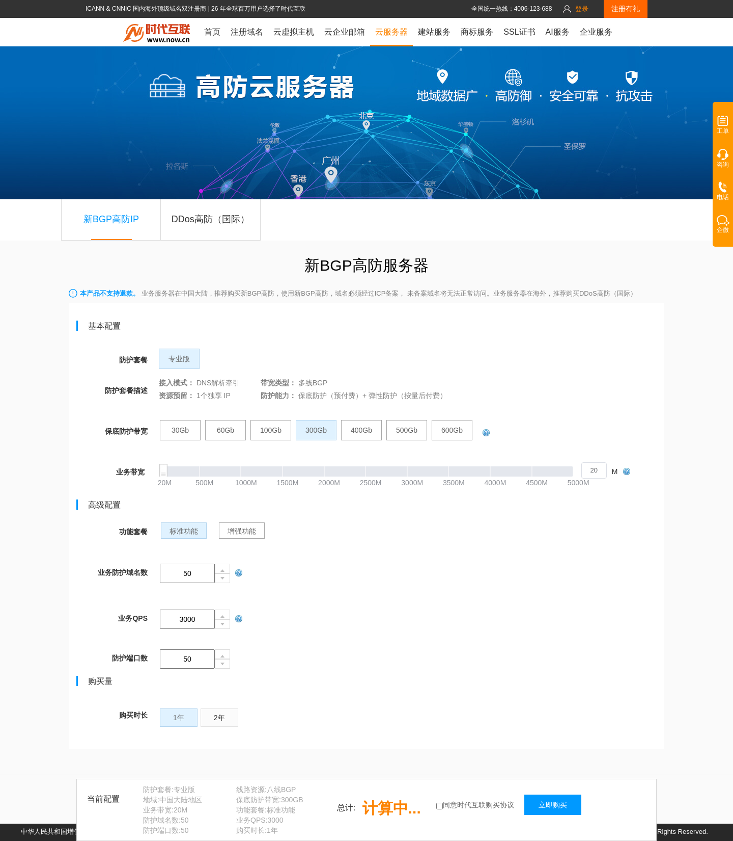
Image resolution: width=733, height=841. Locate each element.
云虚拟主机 (293, 32)
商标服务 (477, 32)
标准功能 (184, 531)
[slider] (381, 471)
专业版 (179, 359)
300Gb (316, 430)
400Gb (361, 430)
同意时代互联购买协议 (478, 805)
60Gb (225, 430)
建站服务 (434, 32)
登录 (581, 9)
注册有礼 (625, 9)
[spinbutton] (594, 470)
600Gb (452, 430)
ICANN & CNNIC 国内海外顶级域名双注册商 (147, 8)
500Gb (406, 430)
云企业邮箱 (344, 32)
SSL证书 (519, 32)
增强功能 (242, 531)
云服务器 (391, 32)
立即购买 (553, 805)
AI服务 (558, 32)
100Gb (270, 430)
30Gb (180, 430)
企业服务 (596, 32)
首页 (212, 32)
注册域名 (247, 32)
